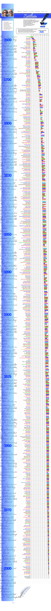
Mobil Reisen (37, 11)
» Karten (7, 26)
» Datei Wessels (6, 24)
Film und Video (31, 11)
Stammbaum (25, 11)
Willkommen (20, 11)
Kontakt (42, 11)
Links (46, 11)
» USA (7, 23)
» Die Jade (6, 25)
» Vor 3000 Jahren (6, 29)
